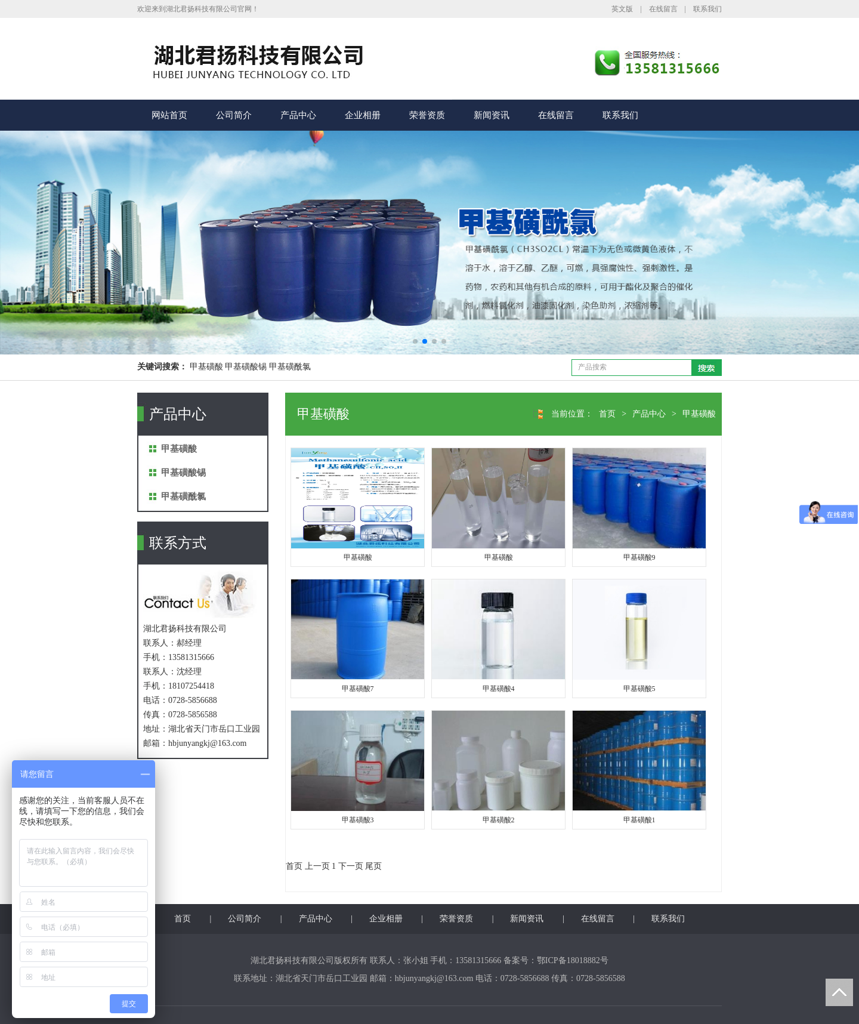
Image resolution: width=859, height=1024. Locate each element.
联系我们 (707, 9)
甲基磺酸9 (639, 557)
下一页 (350, 866)
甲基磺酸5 (639, 688)
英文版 (622, 9)
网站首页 (169, 115)
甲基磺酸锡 (183, 472)
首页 (607, 413)
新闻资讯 (491, 115)
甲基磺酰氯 (183, 496)
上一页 (317, 866)
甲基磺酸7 (358, 688)
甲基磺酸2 (499, 820)
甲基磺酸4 (499, 688)
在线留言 (663, 9)
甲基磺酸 (179, 449)
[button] (415, 341)
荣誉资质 (427, 115)
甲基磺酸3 (358, 820)
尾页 (373, 866)
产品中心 (298, 115)
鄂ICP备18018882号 (572, 960)
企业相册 (363, 115)
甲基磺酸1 (639, 820)
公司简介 (234, 115)
